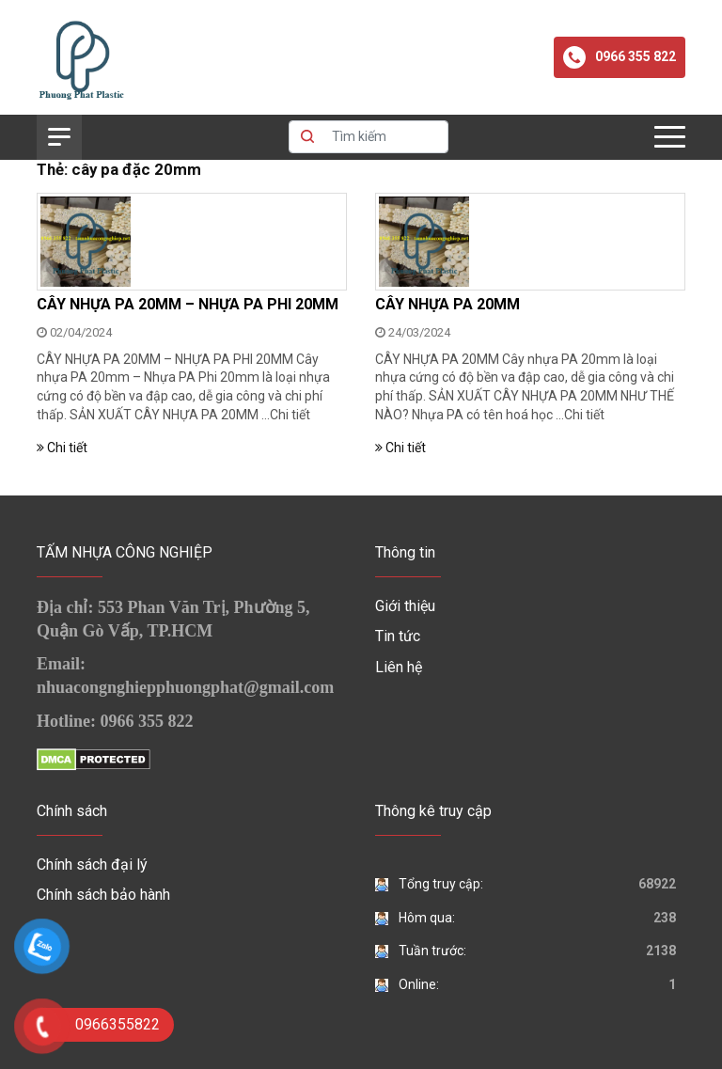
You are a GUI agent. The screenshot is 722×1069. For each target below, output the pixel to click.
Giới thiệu (405, 606)
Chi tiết (290, 414)
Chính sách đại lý (92, 864)
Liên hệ (398, 667)
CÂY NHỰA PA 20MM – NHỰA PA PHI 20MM (187, 304)
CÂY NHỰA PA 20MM (447, 304)
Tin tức (397, 636)
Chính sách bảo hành (103, 895)
